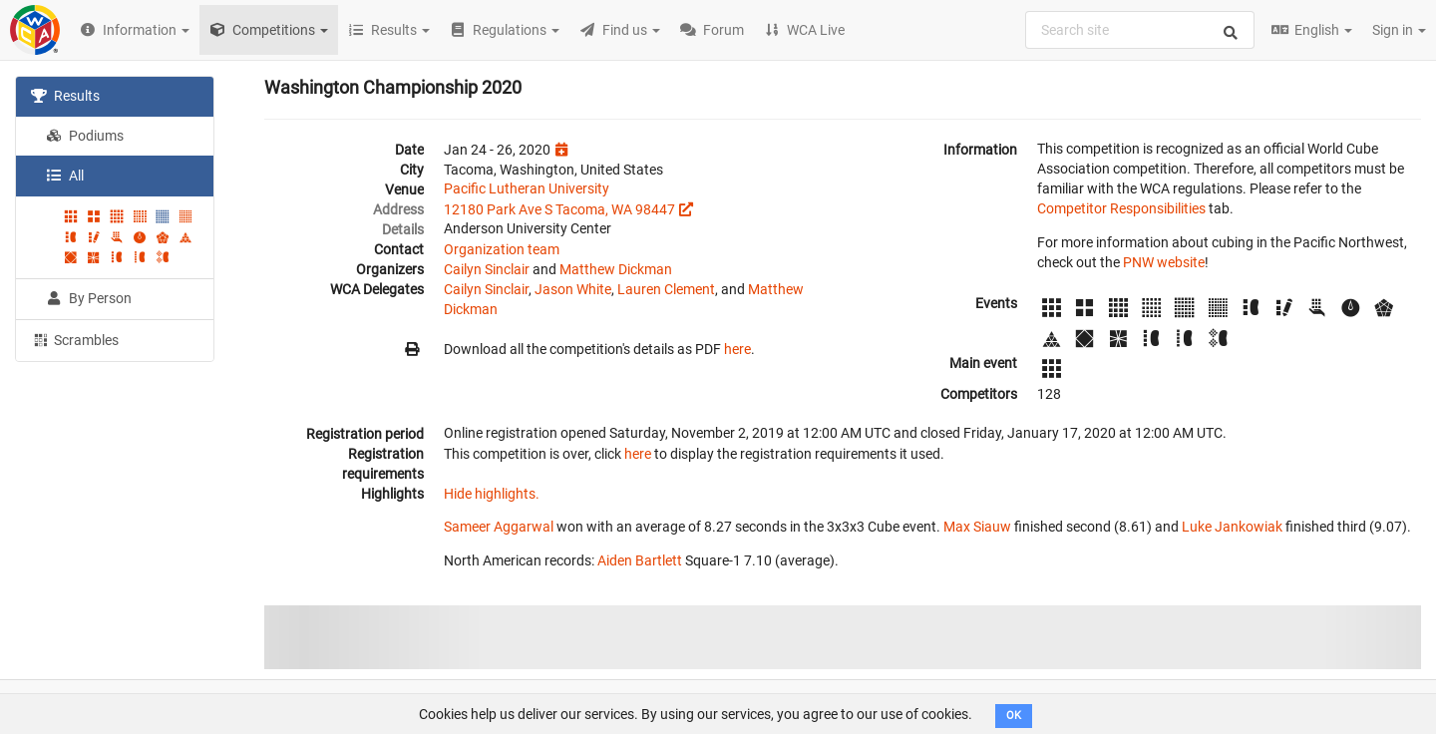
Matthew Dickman (615, 269)
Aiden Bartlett (639, 560)
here (737, 349)
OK (1013, 715)
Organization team (501, 249)
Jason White (573, 289)
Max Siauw (977, 527)
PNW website (1164, 262)
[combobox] (1140, 30)
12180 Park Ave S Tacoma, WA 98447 (559, 209)
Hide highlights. (491, 494)
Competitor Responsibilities (1121, 208)
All (65, 176)
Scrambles (75, 339)
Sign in (1399, 30)
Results (65, 96)
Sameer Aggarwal (498, 527)
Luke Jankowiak (1232, 527)
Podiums (85, 136)
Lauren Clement (666, 289)
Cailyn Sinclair (487, 269)
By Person (89, 298)
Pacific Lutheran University (526, 188)
